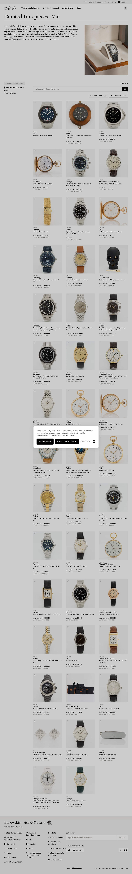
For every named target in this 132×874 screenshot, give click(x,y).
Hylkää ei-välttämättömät (66, 441)
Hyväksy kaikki (45, 441)
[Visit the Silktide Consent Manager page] (94, 441)
